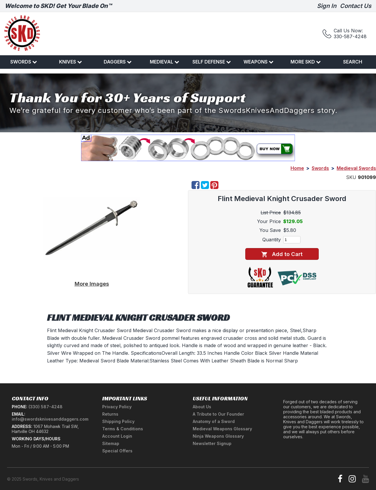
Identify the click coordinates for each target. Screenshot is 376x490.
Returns (110, 414)
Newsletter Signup (212, 443)
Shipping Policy (118, 421)
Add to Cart (281, 254)
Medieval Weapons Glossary (222, 428)
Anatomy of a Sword (214, 421)
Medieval (164, 62)
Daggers (118, 62)
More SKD (306, 62)
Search (352, 62)
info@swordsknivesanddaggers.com (50, 419)
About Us (202, 406)
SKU (351, 177)
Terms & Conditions (122, 428)
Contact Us (355, 5)
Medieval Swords (356, 168)
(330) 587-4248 (45, 406)
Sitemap (110, 443)
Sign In (326, 5)
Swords (23, 62)
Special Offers (117, 450)
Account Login (117, 436)
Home (297, 168)
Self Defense (211, 62)
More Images (92, 283)
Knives (70, 62)
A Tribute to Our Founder (218, 414)
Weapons (258, 62)
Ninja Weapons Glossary (218, 436)
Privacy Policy (117, 406)
